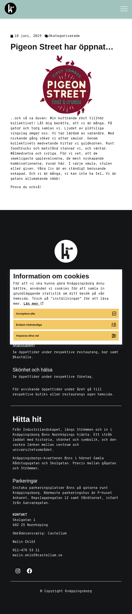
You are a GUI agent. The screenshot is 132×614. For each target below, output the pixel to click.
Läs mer (33, 304)
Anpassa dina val (66, 335)
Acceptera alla (66, 313)
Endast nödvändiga (66, 325)
